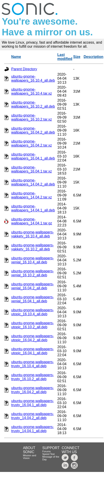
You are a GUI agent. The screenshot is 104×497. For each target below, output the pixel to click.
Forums (46, 451)
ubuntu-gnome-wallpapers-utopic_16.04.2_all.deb (32, 338)
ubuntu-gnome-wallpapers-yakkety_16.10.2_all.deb (32, 247)
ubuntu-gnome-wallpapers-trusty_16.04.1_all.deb (32, 403)
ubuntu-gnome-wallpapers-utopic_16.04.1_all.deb (32, 351)
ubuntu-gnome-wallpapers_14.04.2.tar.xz (31, 195)
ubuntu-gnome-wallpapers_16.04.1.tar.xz (31, 169)
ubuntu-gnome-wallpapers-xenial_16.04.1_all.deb (32, 299)
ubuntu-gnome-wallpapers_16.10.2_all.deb (33, 104)
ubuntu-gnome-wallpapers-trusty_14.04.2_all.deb (32, 416)
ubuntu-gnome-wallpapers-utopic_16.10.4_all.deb (32, 312)
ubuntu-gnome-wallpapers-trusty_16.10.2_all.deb (32, 377)
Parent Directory (24, 69)
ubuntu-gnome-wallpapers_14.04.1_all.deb (33, 208)
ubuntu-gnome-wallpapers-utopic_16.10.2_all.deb (32, 325)
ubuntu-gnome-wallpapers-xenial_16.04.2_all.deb (32, 286)
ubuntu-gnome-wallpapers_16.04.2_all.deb (33, 130)
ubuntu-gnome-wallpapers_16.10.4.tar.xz (31, 91)
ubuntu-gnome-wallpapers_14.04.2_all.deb (33, 182)
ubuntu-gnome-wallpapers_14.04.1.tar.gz (31, 221)
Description (93, 57)
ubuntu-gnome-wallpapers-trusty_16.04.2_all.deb (32, 390)
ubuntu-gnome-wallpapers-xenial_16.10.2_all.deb (32, 273)
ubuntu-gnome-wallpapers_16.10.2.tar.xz (31, 117)
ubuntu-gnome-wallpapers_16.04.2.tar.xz (31, 143)
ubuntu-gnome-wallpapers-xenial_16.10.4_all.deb (32, 260)
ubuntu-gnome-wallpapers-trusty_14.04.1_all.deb (32, 429)
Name (16, 57)
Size (76, 57)
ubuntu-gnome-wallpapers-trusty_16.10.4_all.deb (32, 364)
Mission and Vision (29, 456)
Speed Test (48, 454)
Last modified (64, 57)
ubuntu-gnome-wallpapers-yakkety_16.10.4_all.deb (32, 234)
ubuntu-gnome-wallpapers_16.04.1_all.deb (33, 156)
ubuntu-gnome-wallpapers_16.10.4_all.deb (33, 78)
